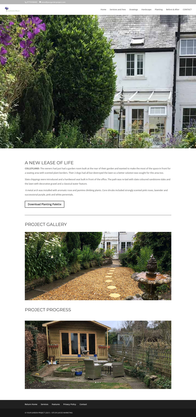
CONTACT (187, 10)
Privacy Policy (69, 404)
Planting (159, 10)
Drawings (133, 10)
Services (44, 404)
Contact (83, 404)
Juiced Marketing (65, 413)
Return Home (31, 404)
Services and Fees (118, 10)
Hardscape (146, 10)
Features (56, 404)
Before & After (172, 10)
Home (103, 10)
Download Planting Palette (44, 204)
